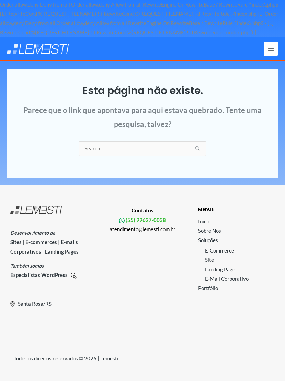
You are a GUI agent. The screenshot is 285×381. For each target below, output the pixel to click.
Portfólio (208, 288)
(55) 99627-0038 (145, 220)
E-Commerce (219, 251)
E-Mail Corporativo (227, 279)
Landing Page (220, 269)
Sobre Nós (209, 231)
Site (209, 260)
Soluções (208, 240)
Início (204, 221)
